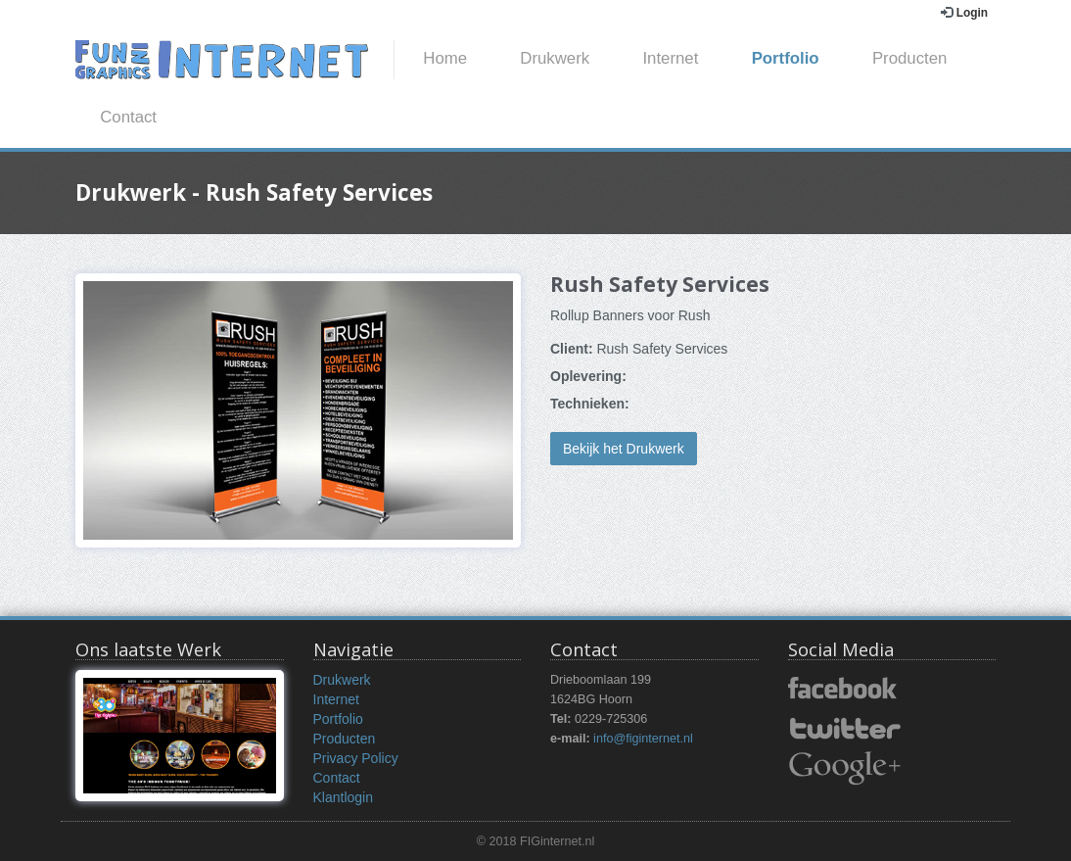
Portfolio (785, 58)
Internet (670, 58)
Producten (910, 58)
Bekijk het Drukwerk (623, 448)
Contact (128, 117)
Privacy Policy (355, 758)
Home (445, 58)
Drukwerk (554, 58)
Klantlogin (343, 797)
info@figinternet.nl (643, 738)
